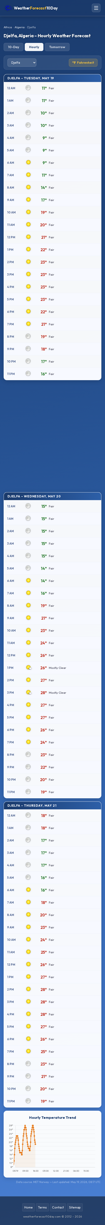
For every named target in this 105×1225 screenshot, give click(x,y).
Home (28, 1207)
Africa (8, 27)
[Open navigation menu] (96, 8)
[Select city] (22, 63)
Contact (58, 1207)
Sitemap (75, 1207)
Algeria (20, 27)
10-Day (13, 47)
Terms (42, 1207)
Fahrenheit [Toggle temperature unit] (83, 63)
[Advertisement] (52, 435)
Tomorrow (57, 47)
